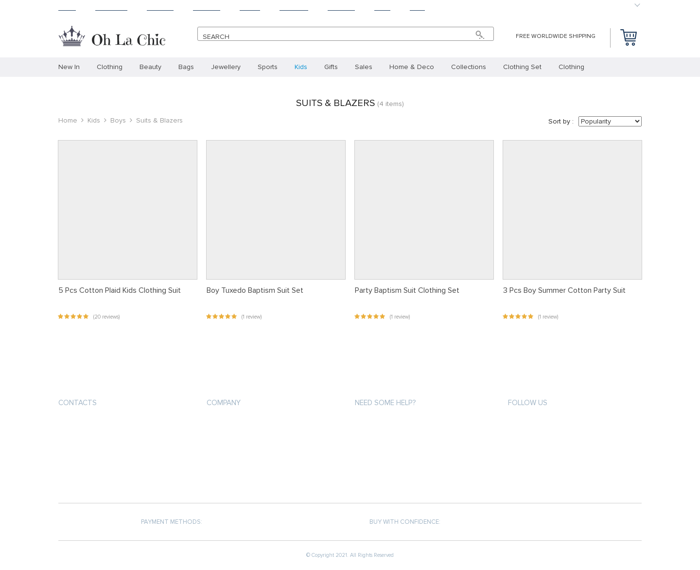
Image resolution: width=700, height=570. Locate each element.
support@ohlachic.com (98, 443)
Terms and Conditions (243, 459)
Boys (118, 120)
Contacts (77, 402)
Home (67, 7)
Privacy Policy (229, 442)
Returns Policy (379, 459)
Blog (382, 7)
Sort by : (561, 121)
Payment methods (383, 424)
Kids (94, 120)
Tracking (294, 7)
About (250, 7)
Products (111, 7)
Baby (417, 7)
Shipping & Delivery (385, 442)
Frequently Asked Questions (401, 477)
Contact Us (225, 477)
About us (222, 424)
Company (224, 402)
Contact (341, 7)
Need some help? (385, 402)
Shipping (160, 7)
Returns (206, 7)
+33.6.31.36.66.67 (91, 426)
